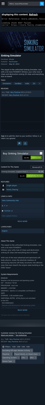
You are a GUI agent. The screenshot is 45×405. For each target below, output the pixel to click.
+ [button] (39, 85)
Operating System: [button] (9, 359)
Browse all (37, 169)
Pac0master (13, 63)
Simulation (7, 85)
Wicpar (11, 61)
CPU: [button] (23, 359)
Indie (27, 85)
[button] (22, 95)
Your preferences (21, 337)
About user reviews (7, 337)
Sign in (3, 137)
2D (34, 85)
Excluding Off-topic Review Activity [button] (16, 352)
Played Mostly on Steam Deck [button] (26, 355)
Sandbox (18, 85)
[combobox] (24, 4)
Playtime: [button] (6, 355)
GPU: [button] (32, 359)
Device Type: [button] (7, 363)
